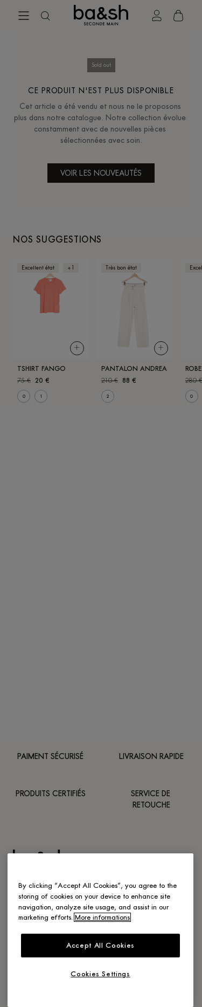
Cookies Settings (100, 973)
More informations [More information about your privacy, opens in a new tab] (102, 917)
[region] (100, 930)
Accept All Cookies (100, 945)
